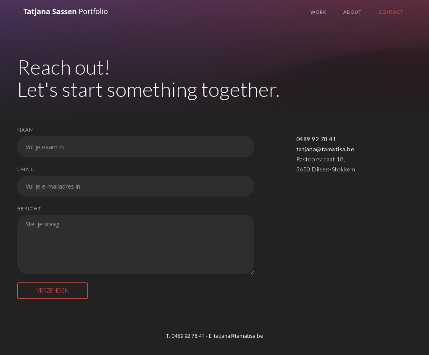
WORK (318, 12)
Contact (391, 12)
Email (25, 169)
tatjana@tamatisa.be (325, 149)
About (352, 12)
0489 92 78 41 (316, 139)
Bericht (29, 208)
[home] (65, 15)
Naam (25, 130)
